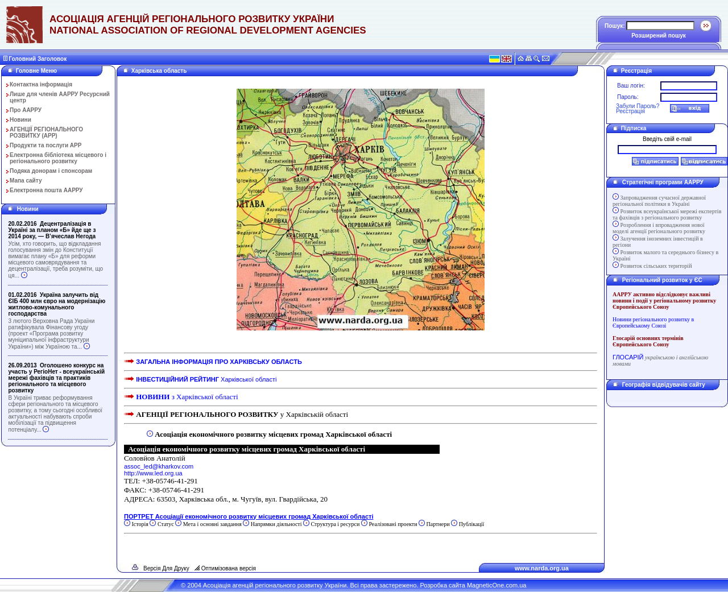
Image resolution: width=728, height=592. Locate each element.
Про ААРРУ (26, 110)
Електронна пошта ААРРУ (46, 190)
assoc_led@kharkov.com (158, 466)
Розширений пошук (658, 35)
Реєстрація (630, 111)
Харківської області (206, 379)
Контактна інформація (41, 84)
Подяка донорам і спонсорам (51, 171)
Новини (20, 120)
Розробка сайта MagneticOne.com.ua (473, 585)
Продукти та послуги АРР (45, 145)
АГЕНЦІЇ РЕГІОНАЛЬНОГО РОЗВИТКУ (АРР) (46, 132)
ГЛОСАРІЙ (628, 357)
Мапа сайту (26, 180)
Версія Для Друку (166, 568)
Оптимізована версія (228, 568)
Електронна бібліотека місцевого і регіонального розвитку (58, 158)
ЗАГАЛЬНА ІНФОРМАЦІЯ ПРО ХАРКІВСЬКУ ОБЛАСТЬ (219, 361)
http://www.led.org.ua (153, 473)
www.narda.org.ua (542, 568)
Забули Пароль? (637, 106)
